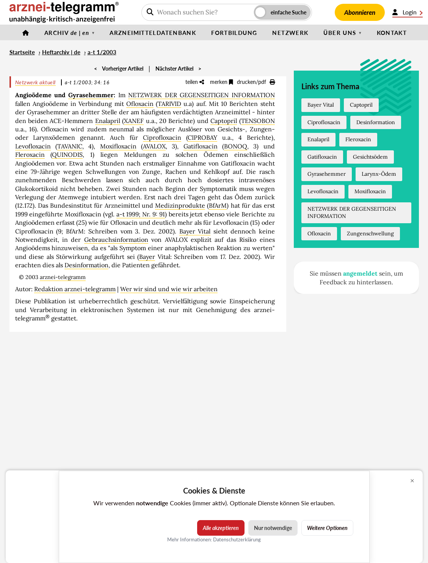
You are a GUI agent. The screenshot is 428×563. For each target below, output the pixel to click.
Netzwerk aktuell (35, 82)
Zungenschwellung (370, 233)
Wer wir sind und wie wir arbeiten (169, 289)
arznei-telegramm (63, 277)
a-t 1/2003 (102, 52)
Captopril (223, 121)
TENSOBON (258, 121)
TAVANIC (69, 146)
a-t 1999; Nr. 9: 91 (140, 214)
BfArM (218, 205)
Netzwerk (290, 32)
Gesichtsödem (370, 156)
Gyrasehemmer (91, 95)
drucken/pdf (256, 82)
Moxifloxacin (118, 146)
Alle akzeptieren (221, 528)
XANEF (134, 121)
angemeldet (360, 273)
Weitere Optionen (327, 528)
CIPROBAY (202, 137)
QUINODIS (67, 154)
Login (407, 12)
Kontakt (392, 32)
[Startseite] (25, 32)
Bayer (147, 256)
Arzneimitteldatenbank (153, 32)
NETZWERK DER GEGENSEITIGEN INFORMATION (201, 95)
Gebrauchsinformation (116, 239)
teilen (194, 82)
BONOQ (235, 146)
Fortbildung (234, 32)
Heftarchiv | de (61, 52)
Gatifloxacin (200, 146)
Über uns (339, 32)
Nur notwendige (273, 528)
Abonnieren (359, 12)
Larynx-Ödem (379, 173)
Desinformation (86, 265)
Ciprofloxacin (162, 137)
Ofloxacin (140, 103)
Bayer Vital (195, 231)
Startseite (22, 52)
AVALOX (154, 146)
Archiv (66, 32)
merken (221, 82)
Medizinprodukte (180, 205)
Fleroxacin (30, 154)
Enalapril (107, 121)
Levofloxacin (33, 146)
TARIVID (169, 103)
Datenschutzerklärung (237, 539)
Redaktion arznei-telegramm (75, 289)
